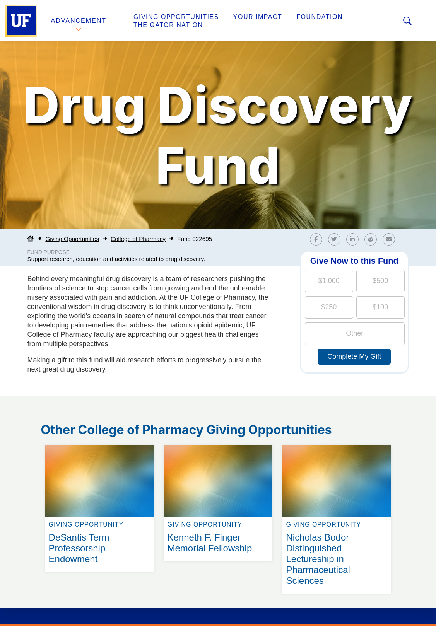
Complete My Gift (354, 356)
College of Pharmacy (138, 238)
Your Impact (257, 17)
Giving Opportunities (176, 17)
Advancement (79, 20)
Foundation (319, 17)
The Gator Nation (168, 25)
